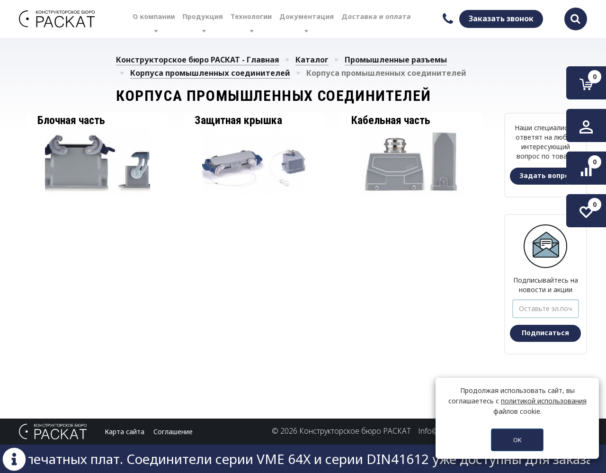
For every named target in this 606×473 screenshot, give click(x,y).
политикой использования (544, 400)
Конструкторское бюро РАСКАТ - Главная (197, 59)
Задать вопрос (546, 175)
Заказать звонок (501, 18)
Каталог (312, 59)
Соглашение (173, 431)
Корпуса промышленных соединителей (210, 73)
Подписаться (545, 332)
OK (517, 440)
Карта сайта (124, 431)
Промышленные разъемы (396, 59)
